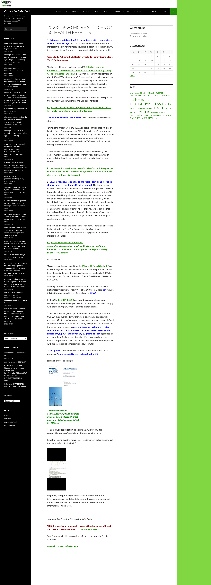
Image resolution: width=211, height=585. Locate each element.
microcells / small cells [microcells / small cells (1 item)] (158, 112)
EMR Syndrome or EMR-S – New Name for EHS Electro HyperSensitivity (14, 46)
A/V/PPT (107, 11)
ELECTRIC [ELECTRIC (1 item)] (146, 100)
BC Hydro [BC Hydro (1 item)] (143, 93)
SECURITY (127, 11)
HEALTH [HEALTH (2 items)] (158, 108)
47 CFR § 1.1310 (65, 299)
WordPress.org (10, 425)
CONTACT (76, 11)
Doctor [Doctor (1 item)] (132, 100)
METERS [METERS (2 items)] (144, 112)
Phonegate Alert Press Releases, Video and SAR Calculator (13, 70)
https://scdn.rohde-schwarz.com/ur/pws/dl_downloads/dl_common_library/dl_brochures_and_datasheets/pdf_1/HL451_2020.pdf (63, 417)
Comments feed (10, 422)
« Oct (132, 76)
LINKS (117, 11)
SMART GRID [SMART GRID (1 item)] (155, 115)
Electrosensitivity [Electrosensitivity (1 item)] (136, 108)
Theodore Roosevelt (89, 529)
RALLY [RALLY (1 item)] (146, 115)
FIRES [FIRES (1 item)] (150, 108)
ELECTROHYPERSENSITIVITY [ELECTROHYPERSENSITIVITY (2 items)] (150, 104)
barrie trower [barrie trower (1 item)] (134, 93)
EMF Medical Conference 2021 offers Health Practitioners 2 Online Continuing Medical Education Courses (15, 298)
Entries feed (8, 419)
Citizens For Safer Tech (17, 11)
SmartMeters (139, 11)
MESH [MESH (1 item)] (169, 108)
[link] (79, 70)
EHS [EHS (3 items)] (139, 99)
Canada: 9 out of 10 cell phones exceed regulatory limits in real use (14, 178)
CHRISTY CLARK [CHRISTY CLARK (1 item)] (135, 95)
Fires (85, 11)
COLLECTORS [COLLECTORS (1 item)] (155, 95)
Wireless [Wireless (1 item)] (159, 119)
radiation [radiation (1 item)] (140, 115)
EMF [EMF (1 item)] (143, 108)
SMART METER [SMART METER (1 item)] (165, 115)
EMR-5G (154, 11)
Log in (6, 415)
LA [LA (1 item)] (166, 108)
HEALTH (96, 11)
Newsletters (61, 11)
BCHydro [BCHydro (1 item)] (150, 93)
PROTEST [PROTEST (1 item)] (133, 115)
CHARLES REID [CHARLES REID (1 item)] (158, 93)
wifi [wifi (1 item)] (154, 119)
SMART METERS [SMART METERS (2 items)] (141, 118)
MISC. (165, 11)
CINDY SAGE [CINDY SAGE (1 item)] (146, 95)
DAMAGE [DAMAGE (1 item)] (164, 95)
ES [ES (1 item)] (147, 108)
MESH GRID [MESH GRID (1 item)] (134, 112)
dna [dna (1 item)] (169, 95)
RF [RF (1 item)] (149, 115)
